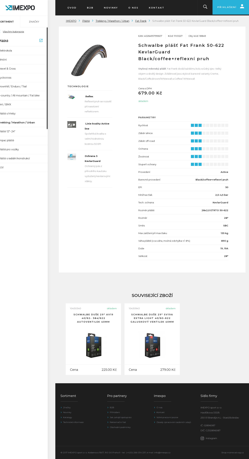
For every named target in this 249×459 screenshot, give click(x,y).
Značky (67, 407)
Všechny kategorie (19, 31)
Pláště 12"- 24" (14, 131)
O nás (159, 407)
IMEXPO (71, 21)
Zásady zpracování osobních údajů (173, 422)
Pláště (28, 41)
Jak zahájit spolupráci (121, 417)
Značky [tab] (41, 21)
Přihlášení (115, 412)
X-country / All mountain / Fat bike (26, 95)
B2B (112, 407)
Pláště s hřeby (14, 113)
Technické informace (73, 422)
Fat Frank (140, 21)
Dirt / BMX (12, 104)
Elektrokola (13, 50)
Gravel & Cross (14, 68)
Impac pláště (14, 140)
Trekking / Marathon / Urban (24, 122)
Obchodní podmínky (120, 427)
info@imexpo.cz (162, 452)
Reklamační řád (118, 422)
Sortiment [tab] (13, 21)
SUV (8, 167)
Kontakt (160, 412)
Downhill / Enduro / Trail (20, 86)
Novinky (67, 412)
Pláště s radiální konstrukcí (21, 158)
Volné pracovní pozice (167, 417)
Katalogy (67, 417)
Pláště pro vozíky (16, 149)
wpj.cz (240, 452)
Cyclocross (12, 77)
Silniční (10, 59)
